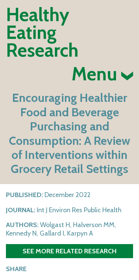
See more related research (70, 251)
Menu (102, 74)
